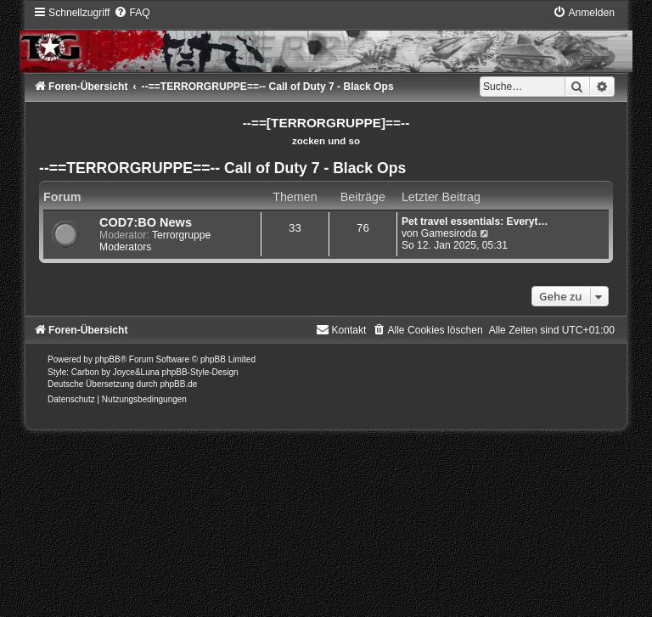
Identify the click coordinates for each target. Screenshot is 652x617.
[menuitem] (131, 13)
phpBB (108, 359)
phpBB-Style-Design (200, 372)
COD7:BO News (145, 222)
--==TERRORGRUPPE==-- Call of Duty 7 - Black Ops (222, 168)
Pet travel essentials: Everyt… (475, 221)
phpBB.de (178, 384)
